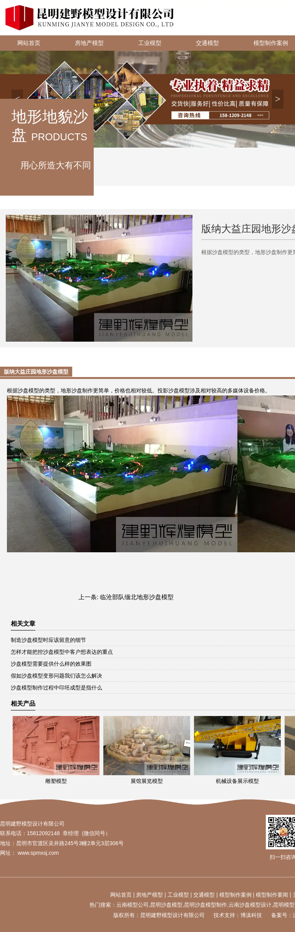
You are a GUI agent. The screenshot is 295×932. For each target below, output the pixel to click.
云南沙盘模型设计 (250, 905)
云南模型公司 (132, 905)
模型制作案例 (235, 895)
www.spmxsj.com (38, 853)
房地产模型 (89, 43)
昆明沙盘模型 (166, 905)
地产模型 (152, 895)
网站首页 (28, 43)
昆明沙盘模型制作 (205, 905)
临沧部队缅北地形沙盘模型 (137, 597)
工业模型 (149, 43)
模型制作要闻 (272, 895)
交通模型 (207, 43)
